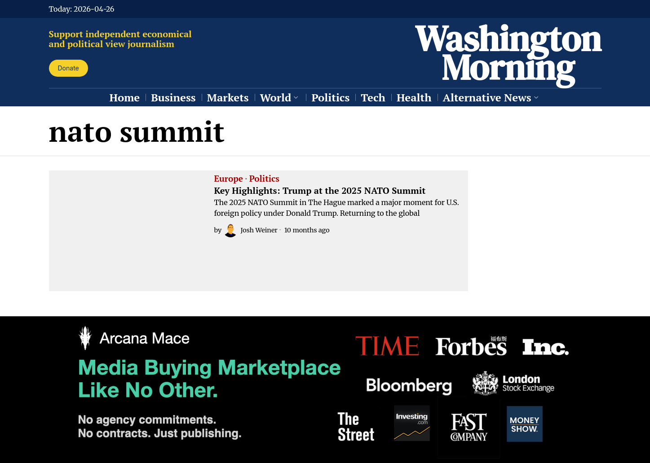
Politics (264, 179)
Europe (228, 179)
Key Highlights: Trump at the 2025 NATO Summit (320, 191)
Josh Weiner (250, 230)
